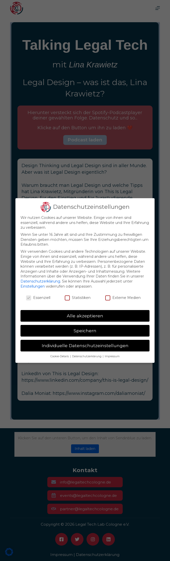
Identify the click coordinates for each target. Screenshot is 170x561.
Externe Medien (123, 297)
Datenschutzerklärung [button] (87, 356)
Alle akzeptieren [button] (85, 315)
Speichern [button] (85, 330)
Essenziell (38, 297)
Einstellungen (32, 286)
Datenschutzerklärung (40, 281)
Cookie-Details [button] (60, 356)
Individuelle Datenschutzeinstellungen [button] (85, 345)
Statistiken (78, 297)
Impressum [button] (112, 356)
